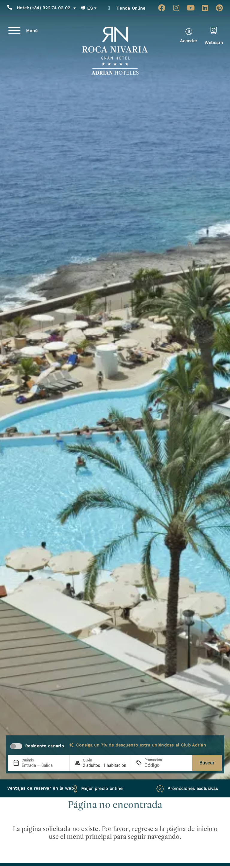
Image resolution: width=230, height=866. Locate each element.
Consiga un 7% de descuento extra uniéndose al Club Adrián (141, 745)
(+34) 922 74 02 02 (46, 7)
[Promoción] (158, 765)
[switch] (16, 746)
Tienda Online (131, 8)
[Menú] (14, 30)
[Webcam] (213, 30)
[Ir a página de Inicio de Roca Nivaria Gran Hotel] (115, 50)
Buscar (206, 763)
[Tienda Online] (109, 8)
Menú (32, 30)
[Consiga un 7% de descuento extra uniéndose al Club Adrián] (71, 745)
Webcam (214, 42)
